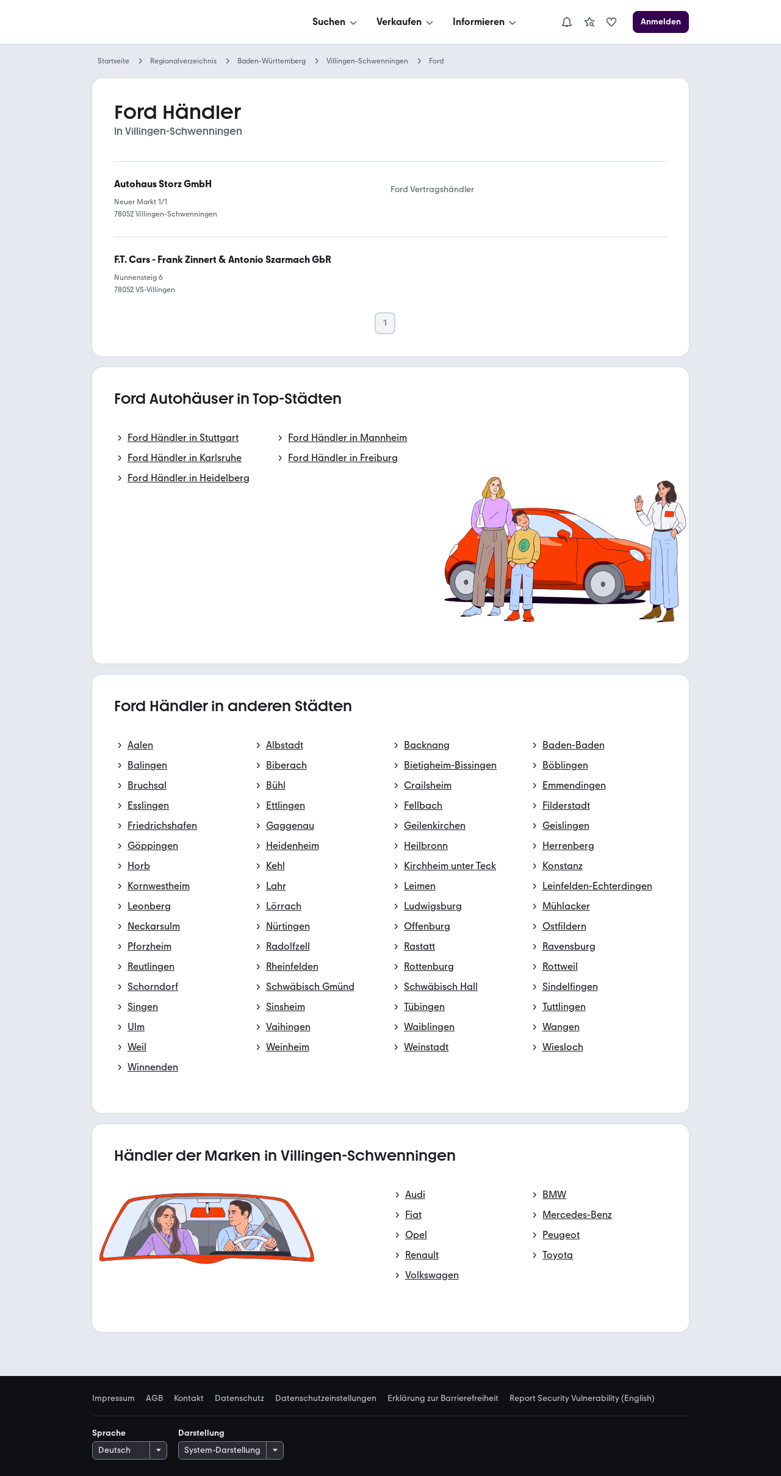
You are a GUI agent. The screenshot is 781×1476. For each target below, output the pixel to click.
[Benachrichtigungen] (567, 22)
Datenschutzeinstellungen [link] (325, 1398)
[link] (589, 22)
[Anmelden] (661, 22)
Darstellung (201, 1433)
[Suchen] (336, 22)
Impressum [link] (113, 1398)
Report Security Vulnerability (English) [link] (582, 1398)
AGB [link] (154, 1398)
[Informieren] (486, 22)
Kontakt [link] (189, 1398)
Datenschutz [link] (239, 1398)
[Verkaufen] (406, 22)
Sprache (109, 1433)
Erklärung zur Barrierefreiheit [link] (442, 1398)
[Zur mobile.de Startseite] (183, 22)
